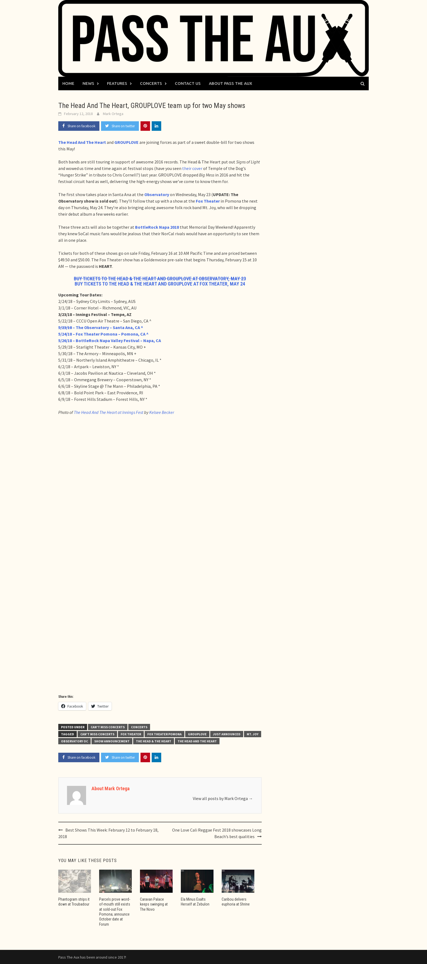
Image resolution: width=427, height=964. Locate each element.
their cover (192, 168)
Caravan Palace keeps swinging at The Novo (154, 904)
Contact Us (188, 83)
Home (68, 83)
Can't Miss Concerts (108, 727)
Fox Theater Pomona (164, 734)
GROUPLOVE (197, 734)
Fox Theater (131, 734)
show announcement (112, 741)
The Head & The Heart (153, 741)
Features (117, 83)
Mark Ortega (113, 113)
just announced (226, 734)
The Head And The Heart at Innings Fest (108, 412)
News (88, 83)
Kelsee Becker (161, 412)
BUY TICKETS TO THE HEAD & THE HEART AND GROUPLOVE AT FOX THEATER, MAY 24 (160, 284)
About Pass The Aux (230, 83)
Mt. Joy (252, 734)
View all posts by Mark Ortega (223, 798)
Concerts (151, 83)
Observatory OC (74, 741)
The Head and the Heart (197, 741)
